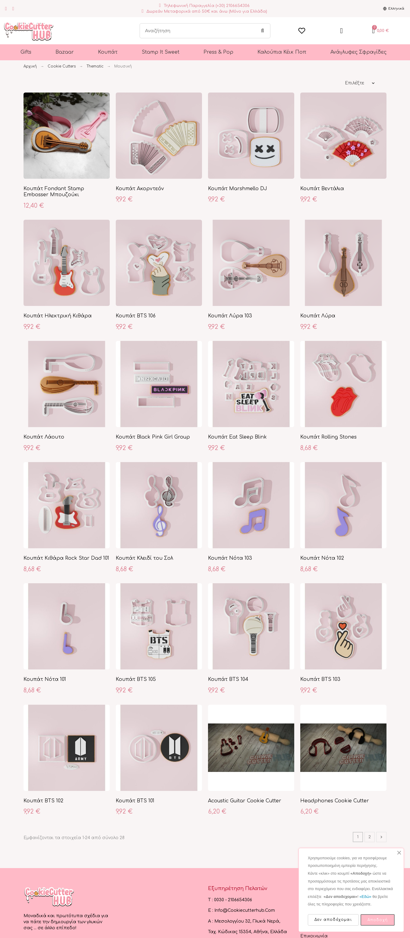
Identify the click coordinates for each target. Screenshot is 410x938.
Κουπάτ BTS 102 (43, 801)
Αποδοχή (377, 920)
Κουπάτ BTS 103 (320, 679)
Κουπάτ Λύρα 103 (230, 316)
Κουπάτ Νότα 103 (230, 558)
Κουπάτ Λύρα (317, 316)
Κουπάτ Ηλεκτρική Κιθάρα (58, 316)
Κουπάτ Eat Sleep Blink (237, 437)
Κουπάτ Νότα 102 (322, 558)
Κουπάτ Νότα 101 (45, 679)
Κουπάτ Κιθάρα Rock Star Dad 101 (66, 558)
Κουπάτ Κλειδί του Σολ (144, 558)
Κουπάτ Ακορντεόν (140, 188)
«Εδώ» (365, 897)
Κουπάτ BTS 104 (228, 679)
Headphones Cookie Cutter (334, 801)
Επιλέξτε (354, 83)
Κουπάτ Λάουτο (44, 437)
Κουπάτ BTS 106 (136, 316)
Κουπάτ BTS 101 (135, 801)
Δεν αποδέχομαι (333, 920)
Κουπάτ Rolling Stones (328, 437)
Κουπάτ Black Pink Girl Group (153, 437)
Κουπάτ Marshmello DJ (237, 188)
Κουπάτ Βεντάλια (322, 188)
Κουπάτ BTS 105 (136, 679)
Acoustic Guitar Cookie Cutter (244, 801)
